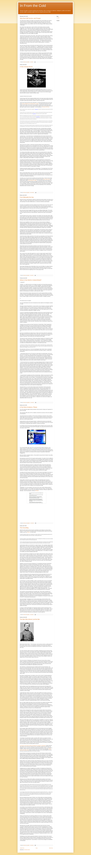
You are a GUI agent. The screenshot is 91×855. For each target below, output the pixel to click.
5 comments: (32, 275)
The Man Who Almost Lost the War (30, 619)
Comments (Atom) (27, 849)
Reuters (28, 532)
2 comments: (32, 845)
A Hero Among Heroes (26, 66)
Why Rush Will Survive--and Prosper (30, 18)
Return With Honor (46, 179)
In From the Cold (33, 6)
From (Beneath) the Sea (27, 197)
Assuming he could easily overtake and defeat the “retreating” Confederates (33, 745)
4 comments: (32, 614)
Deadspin (37, 490)
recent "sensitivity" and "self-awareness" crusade (30, 103)
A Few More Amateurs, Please (28, 407)
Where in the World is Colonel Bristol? (30, 280)
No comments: (32, 192)
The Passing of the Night (32, 180)
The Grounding (24, 527)
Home (58, 17)
